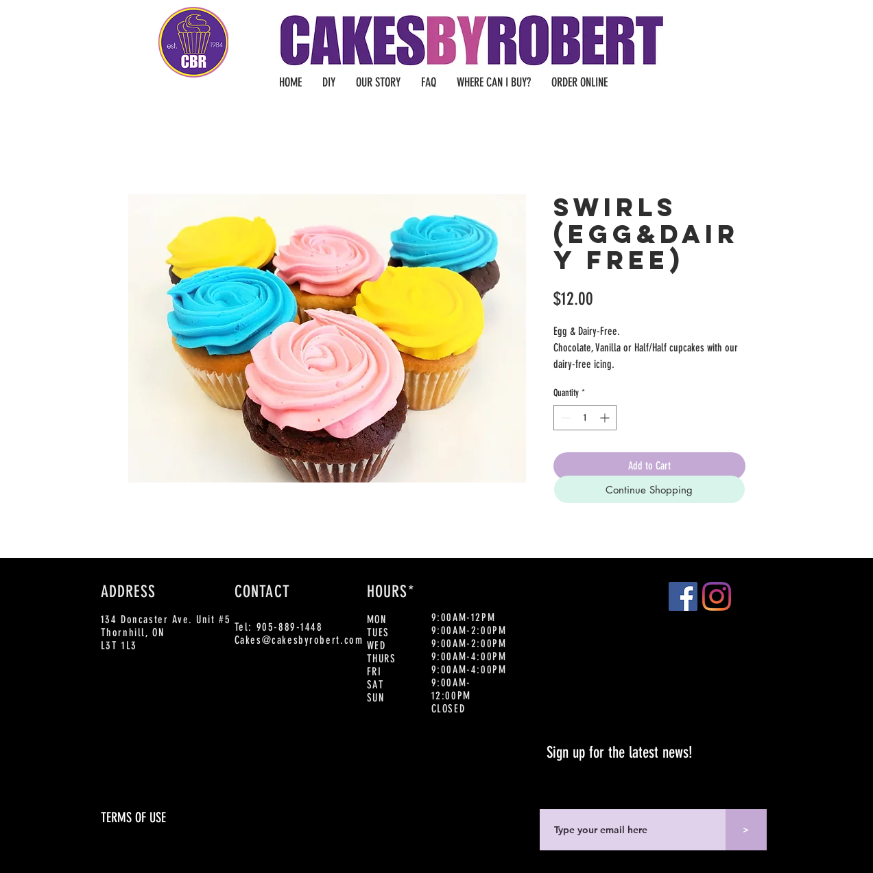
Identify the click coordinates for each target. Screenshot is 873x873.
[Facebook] (683, 596)
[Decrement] (564, 418)
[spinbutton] (585, 418)
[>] (746, 829)
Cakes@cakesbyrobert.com (299, 640)
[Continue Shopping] (649, 489)
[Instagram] (716, 596)
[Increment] (605, 418)
